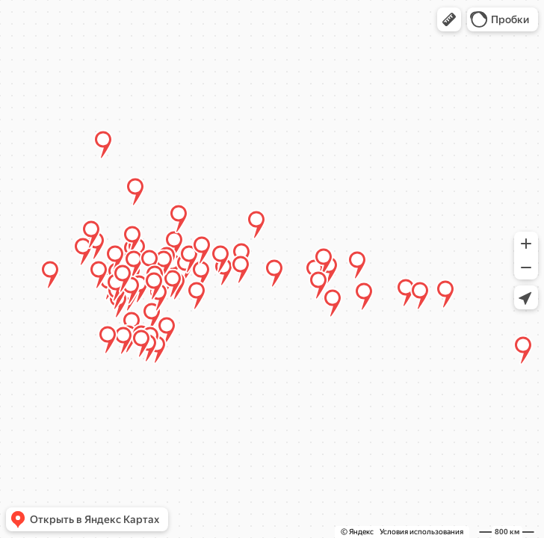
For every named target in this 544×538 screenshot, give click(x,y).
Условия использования (421, 532)
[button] (449, 19)
